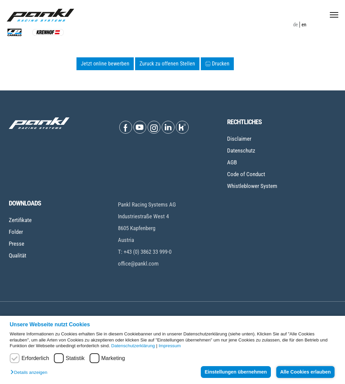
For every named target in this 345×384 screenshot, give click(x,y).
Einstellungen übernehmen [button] (236, 372)
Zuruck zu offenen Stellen (167, 63)
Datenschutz (241, 150)
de (295, 25)
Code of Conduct (246, 174)
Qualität (17, 255)
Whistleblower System (252, 186)
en (304, 25)
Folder (16, 231)
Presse (16, 243)
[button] (30, 372)
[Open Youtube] (139, 127)
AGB (232, 162)
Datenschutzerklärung (133, 345)
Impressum (170, 345)
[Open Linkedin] (168, 127)
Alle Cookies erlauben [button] (305, 372)
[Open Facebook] (125, 127)
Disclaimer (239, 138)
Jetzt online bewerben (105, 63)
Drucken (217, 63)
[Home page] (40, 15)
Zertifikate (20, 220)
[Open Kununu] (182, 127)
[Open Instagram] (154, 127)
